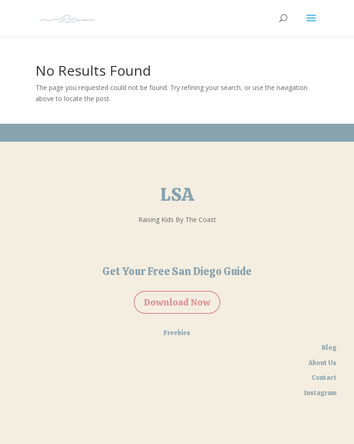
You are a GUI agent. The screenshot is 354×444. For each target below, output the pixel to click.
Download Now (177, 302)
